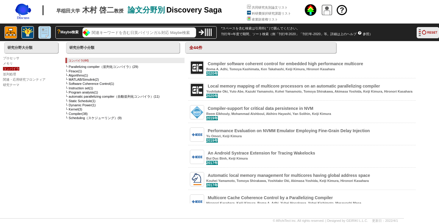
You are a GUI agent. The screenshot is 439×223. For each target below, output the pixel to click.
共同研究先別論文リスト (267, 7)
